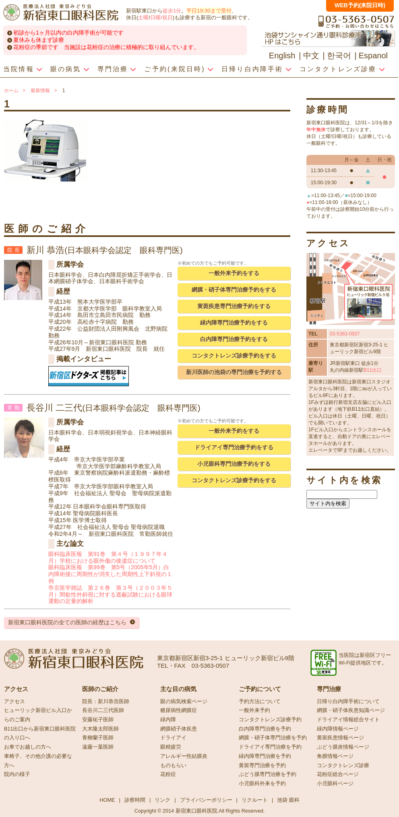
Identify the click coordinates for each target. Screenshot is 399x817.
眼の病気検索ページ (183, 701)
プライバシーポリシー (206, 800)
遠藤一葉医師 (98, 747)
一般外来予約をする (234, 273)
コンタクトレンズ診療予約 (270, 719)
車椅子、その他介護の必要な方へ (38, 760)
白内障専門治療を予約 (265, 729)
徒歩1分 (172, 11)
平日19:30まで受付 (208, 11)
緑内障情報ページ (338, 729)
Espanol (373, 55)
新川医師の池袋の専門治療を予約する (234, 372)
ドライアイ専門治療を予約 (270, 747)
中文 (311, 55)
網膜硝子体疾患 (178, 729)
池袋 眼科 (288, 800)
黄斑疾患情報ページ (340, 738)
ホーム (11, 90)
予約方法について (260, 701)
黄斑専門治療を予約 (262, 765)
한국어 (339, 55)
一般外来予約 (254, 710)
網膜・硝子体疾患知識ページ (351, 710)
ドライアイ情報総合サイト (348, 719)
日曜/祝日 (161, 17)
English (282, 55)
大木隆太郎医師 (100, 729)
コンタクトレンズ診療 (343, 765)
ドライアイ (173, 738)
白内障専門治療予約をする (234, 339)
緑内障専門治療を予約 (265, 756)
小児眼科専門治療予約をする (234, 464)
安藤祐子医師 (98, 719)
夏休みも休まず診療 (38, 40)
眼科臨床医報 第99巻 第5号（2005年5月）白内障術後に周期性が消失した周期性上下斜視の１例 (110, 574)
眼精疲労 (170, 747)
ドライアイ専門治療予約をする (233, 447)
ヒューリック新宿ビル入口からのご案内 (38, 715)
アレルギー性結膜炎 (183, 756)
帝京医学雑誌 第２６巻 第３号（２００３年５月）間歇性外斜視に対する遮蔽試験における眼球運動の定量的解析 (110, 594)
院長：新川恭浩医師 (105, 701)
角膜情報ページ (335, 756)
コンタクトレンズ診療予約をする (234, 355)
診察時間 (134, 800)
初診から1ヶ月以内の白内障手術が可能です (68, 32)
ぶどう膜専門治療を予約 (267, 774)
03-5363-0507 (345, 334)
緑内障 (168, 719)
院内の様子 (17, 774)
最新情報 (40, 90)
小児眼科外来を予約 (262, 783)
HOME (107, 800)
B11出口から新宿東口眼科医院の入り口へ (40, 733)
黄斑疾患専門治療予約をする (234, 306)
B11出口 (373, 370)
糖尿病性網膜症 (178, 710)
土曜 (143, 17)
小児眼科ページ (335, 783)
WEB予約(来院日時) (360, 5)
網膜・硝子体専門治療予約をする (234, 289)
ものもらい (173, 765)
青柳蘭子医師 (98, 738)
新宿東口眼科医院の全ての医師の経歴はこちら (67, 622)
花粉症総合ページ (338, 774)
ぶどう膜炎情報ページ (343, 747)
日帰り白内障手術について (348, 701)
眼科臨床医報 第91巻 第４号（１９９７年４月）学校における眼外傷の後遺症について (107, 557)
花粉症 (168, 774)
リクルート (255, 800)
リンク (162, 800)
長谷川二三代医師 (103, 710)
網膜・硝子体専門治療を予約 (273, 738)
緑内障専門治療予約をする (234, 322)
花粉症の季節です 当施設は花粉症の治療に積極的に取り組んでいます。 (106, 47)
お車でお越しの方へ (27, 747)
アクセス (14, 701)
